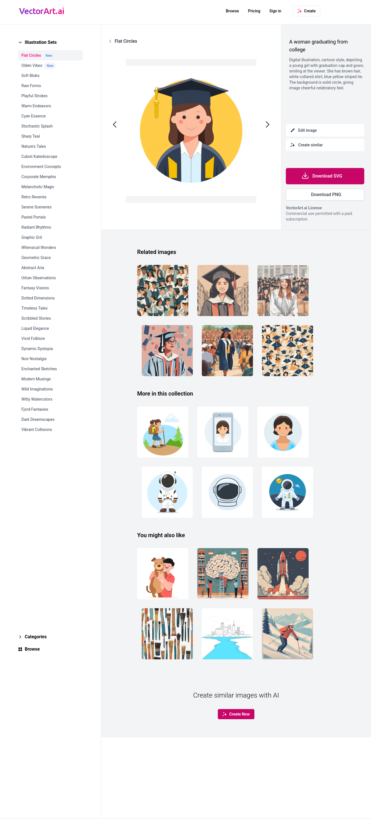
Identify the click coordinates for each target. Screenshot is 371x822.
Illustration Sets (41, 42)
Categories (36, 636)
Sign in (275, 11)
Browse (232, 11)
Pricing (254, 11)
